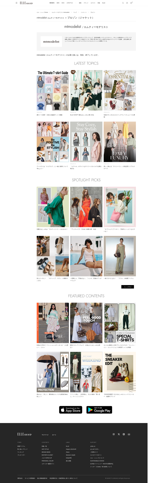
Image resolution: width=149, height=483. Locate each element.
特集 (99, 3)
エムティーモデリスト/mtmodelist (61, 12)
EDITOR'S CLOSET (47, 455)
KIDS (63, 3)
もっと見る (127, 287)
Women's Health (70, 455)
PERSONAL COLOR (47, 460)
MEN (58, 3)
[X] (119, 434)
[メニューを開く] (16, 3)
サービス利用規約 (30, 478)
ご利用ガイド (94, 452)
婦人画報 (68, 460)
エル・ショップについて (97, 458)
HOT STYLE (45, 449)
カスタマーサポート (96, 455)
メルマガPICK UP (47, 458)
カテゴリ (93, 3)
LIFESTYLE (70, 3)
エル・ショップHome (42, 12)
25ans (67, 452)
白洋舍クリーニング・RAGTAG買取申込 (101, 463)
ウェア (75, 12)
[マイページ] (127, 3)
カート (54, 434)
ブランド (86, 3)
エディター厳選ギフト (48, 463)
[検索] (123, 3)
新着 (80, 3)
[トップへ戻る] (144, 419)
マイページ (45, 434)
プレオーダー (21, 455)
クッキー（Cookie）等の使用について (101, 466)
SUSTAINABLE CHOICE (97, 460)
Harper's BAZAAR (71, 449)
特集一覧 (44, 446)
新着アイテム (21, 446)
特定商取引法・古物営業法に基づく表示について (63, 478)
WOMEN (52, 3)
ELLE (103, 3)
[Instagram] (114, 434)
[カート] (131, 3)
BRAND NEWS (46, 452)
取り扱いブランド (22, 449)
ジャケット (84, 12)
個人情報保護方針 (42, 478)
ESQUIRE (69, 458)
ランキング (20, 452)
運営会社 (20, 478)
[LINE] (124, 434)
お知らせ (92, 446)
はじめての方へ (94, 449)
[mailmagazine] (129, 434)
